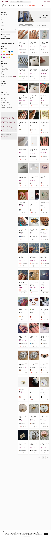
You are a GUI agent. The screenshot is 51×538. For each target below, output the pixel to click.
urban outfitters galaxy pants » (8, 119)
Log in (44, 1)
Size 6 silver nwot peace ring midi (22, 257)
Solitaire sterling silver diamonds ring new (43, 337)
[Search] (22, 2)
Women (10, 5)
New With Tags (5, 94)
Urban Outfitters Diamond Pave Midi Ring (44, 70)
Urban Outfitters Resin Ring (43, 390)
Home (21, 5)
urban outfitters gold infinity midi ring (23, 96)
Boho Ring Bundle (43, 283)
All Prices (4, 63)
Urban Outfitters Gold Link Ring (32, 390)
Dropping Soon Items (6, 107)
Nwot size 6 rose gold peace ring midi (33, 257)
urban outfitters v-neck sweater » (8, 121)
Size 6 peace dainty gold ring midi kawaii (44, 257)
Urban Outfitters (7, 10)
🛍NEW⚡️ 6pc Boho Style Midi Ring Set (21, 230)
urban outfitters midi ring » (7, 117)
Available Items (5, 102)
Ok (46, 534)
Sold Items (4, 109)
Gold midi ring (43, 203)
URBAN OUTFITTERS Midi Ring (22, 43)
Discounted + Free (5, 87)
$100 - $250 (4, 69)
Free (2, 85)
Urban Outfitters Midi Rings (33, 43)
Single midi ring (22, 149)
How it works (37, 6)
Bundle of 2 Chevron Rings (32, 176)
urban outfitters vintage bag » (8, 122)
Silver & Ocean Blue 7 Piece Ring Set (21, 337)
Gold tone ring (44, 149)
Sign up (48, 1)
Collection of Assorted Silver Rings (22, 176)
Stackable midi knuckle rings (22, 70)
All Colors (4, 48)
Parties (26, 5)
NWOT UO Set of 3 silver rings (44, 310)
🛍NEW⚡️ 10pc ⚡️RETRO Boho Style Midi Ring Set (43, 230)
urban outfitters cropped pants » (8, 115)
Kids (18, 5)
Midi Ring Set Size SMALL (43, 123)
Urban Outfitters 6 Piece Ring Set (32, 444)
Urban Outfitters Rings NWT (43, 444)
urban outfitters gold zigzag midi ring (33, 70)
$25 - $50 (4, 66)
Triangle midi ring (43, 96)
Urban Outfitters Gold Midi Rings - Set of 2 (44, 43)
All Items (3, 83)
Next (48, 457)
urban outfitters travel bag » (7, 127)
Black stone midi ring (33, 123)
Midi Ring (43, 176)
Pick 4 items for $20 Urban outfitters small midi (21, 310)
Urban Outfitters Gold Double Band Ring (33, 417)
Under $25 (4, 65)
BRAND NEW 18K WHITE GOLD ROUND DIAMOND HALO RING (21, 363)
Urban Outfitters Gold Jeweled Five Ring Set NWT (21, 417)
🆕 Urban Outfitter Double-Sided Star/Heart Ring (32, 230)
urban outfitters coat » (6, 126)
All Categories (4, 14)
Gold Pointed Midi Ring (33, 96)
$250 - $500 (4, 71)
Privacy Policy (27, 536)
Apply (14, 76)
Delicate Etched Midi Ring (33, 150)
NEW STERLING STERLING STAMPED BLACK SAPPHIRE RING (43, 363)
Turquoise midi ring (22, 123)
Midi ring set (22, 202)
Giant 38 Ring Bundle (32, 283)
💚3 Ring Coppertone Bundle (32, 310)
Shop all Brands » (5, 136)
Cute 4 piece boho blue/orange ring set (32, 337)
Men (14, 5)
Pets (1, 24)
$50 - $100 (4, 68)
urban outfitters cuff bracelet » (8, 118)
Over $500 (4, 73)
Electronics (3, 25)
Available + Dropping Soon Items (7, 104)
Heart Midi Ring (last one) (32, 203)
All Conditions (5, 92)
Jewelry (3, 17)
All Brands (4, 36)
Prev (39, 457)
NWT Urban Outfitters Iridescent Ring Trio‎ (21, 444)
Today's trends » (4, 138)
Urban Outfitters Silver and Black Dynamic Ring (43, 417)
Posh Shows (32, 5)
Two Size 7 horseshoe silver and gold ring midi (22, 283)
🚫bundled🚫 (22, 389)
